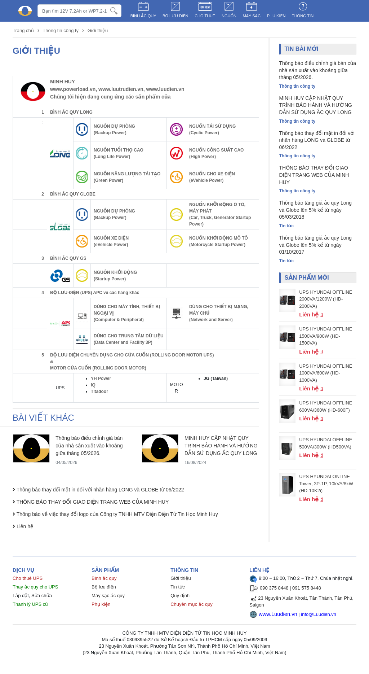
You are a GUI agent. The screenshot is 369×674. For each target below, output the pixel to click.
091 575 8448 (306, 588)
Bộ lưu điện (104, 587)
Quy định (180, 595)
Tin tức (177, 587)
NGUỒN (229, 16)
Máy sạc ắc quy (108, 595)
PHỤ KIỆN (276, 16)
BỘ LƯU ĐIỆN (175, 16)
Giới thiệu (98, 30)
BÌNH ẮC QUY (143, 16)
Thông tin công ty (61, 30)
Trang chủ (24, 30)
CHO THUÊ (205, 16)
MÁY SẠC (252, 16)
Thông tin (303, 16)
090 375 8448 (274, 588)
